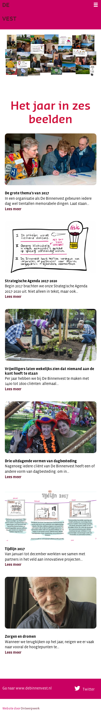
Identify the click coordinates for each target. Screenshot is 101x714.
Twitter (89, 689)
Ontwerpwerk (30, 708)
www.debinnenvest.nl (34, 688)
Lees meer (13, 209)
